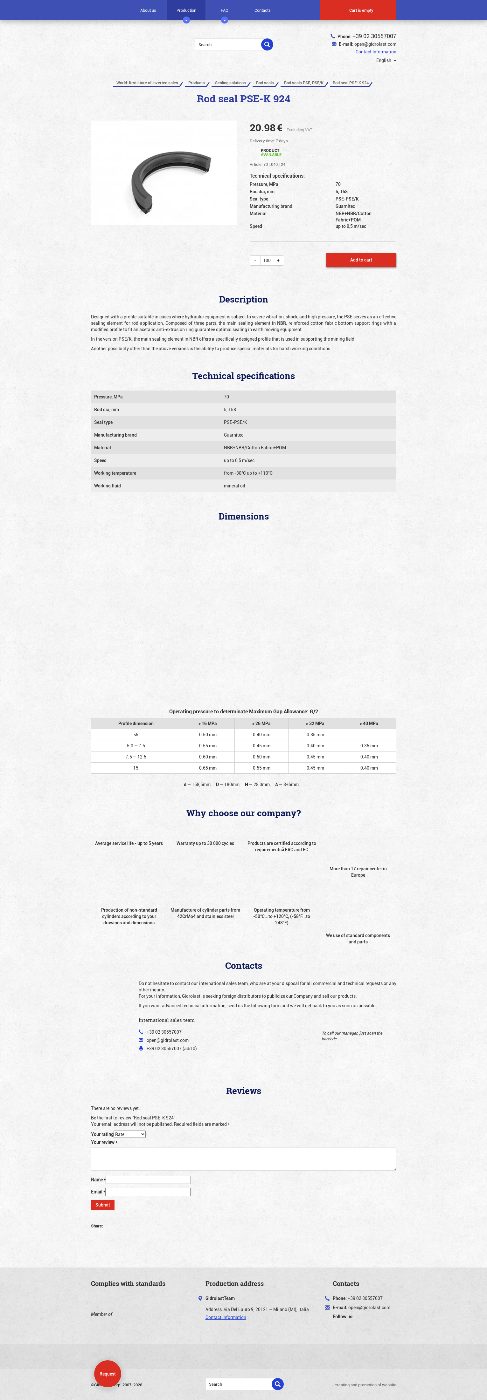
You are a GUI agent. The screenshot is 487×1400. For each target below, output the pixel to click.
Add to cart (361, 260)
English (382, 60)
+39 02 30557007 (374, 36)
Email (98, 1192)
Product (271, 152)
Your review (104, 1142)
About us (148, 10)
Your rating (102, 1134)
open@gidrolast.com (375, 44)
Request (108, 1374)
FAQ (224, 12)
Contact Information (376, 52)
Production (186, 12)
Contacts (262, 10)
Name (98, 1180)
